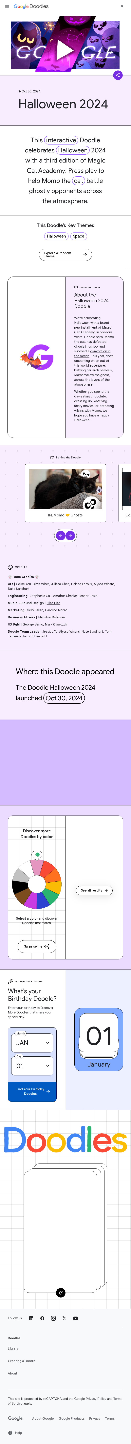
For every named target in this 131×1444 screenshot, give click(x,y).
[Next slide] (70, 535)
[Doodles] (65, 1139)
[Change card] (61, 1293)
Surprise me (37, 946)
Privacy (94, 1419)
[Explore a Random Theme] (65, 255)
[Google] (15, 1418)
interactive (61, 140)
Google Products (71, 1419)
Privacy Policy (96, 1398)
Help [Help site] (15, 1433)
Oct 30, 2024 (64, 698)
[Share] (118, 75)
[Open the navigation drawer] (7, 6)
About (12, 1374)
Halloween (73, 150)
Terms (110, 1419)
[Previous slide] (61, 535)
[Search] (122, 6)
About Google (43, 1419)
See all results (94, 891)
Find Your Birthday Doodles (33, 1091)
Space (78, 236)
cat (78, 181)
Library (13, 1349)
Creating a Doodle (22, 1361)
